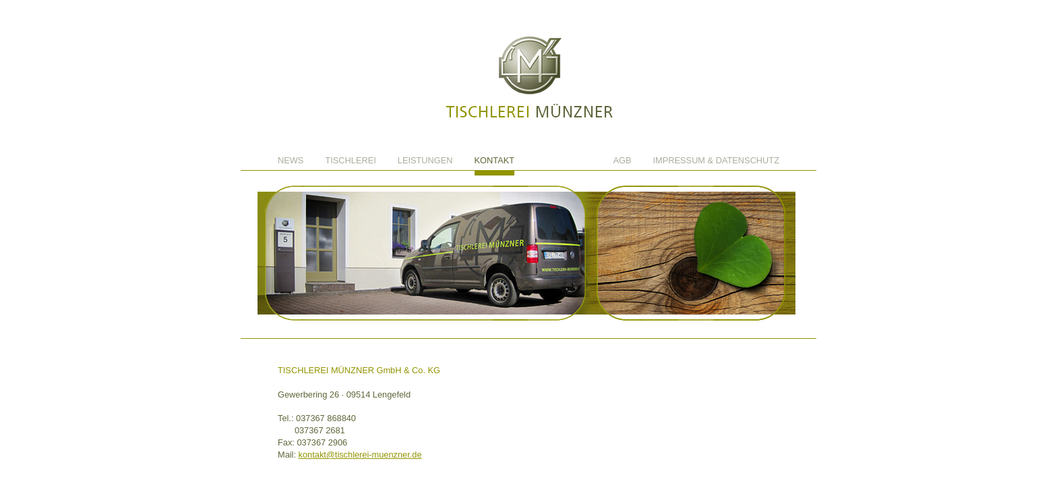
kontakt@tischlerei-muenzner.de (360, 455)
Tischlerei (350, 161)
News (290, 161)
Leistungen (425, 161)
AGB (622, 161)
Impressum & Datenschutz (716, 161)
